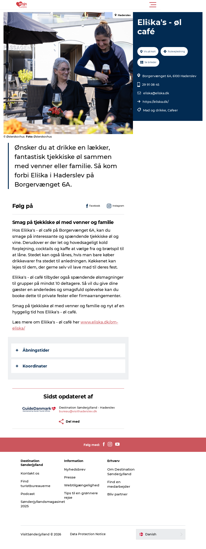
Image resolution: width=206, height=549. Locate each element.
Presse (72, 483)
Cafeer (172, 110)
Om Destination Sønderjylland (121, 477)
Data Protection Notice (93, 540)
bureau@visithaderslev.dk (78, 417)
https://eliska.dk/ (155, 102)
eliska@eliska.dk (156, 93)
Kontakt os (35, 479)
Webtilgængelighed (84, 491)
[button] (123, 4)
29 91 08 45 (150, 85)
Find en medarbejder (119, 490)
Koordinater (32, 372)
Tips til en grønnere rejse (79, 501)
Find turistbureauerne (41, 489)
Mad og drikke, (155, 110)
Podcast (32, 500)
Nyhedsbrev (77, 475)
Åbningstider (33, 356)
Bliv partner (118, 500)
